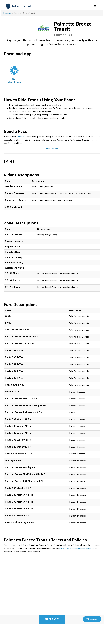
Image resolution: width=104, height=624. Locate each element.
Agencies (7, 13)
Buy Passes (52, 619)
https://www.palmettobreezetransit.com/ (77, 548)
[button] (95, 6)
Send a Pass (21, 137)
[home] (18, 6)
